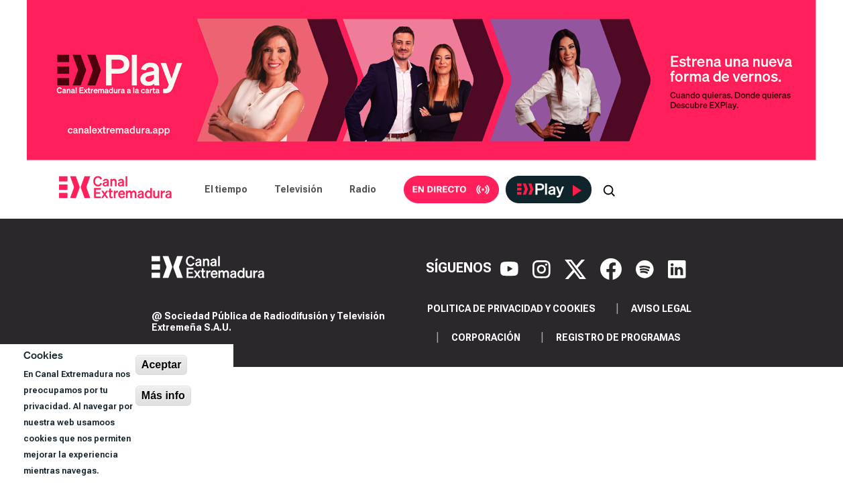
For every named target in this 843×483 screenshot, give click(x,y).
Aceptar (162, 364)
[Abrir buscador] (609, 189)
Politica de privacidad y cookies (511, 308)
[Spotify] (646, 268)
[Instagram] (543, 268)
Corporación (485, 337)
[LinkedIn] (677, 268)
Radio (362, 189)
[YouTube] (511, 268)
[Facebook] (612, 268)
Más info (163, 395)
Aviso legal (661, 308)
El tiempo (226, 189)
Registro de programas (618, 337)
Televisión (298, 189)
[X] (577, 268)
